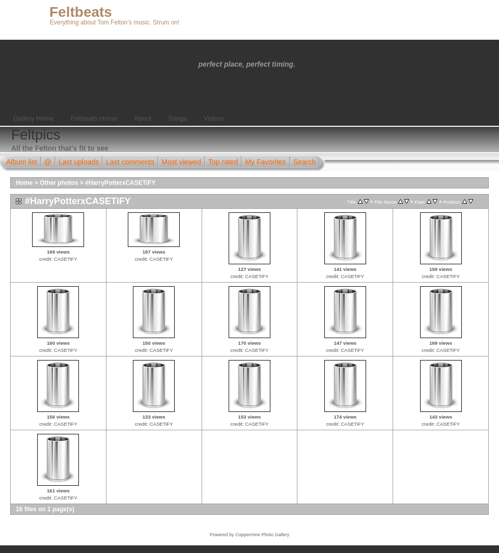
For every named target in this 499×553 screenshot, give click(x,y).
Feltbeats (80, 12)
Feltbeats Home (93, 118)
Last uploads (79, 162)
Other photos (59, 182)
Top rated (223, 162)
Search (304, 162)
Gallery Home (33, 118)
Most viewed (181, 162)
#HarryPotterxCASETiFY (120, 182)
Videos (214, 118)
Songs (177, 118)
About (142, 118)
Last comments (130, 162)
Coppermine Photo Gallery (262, 534)
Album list (21, 162)
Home (24, 182)
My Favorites (265, 162)
